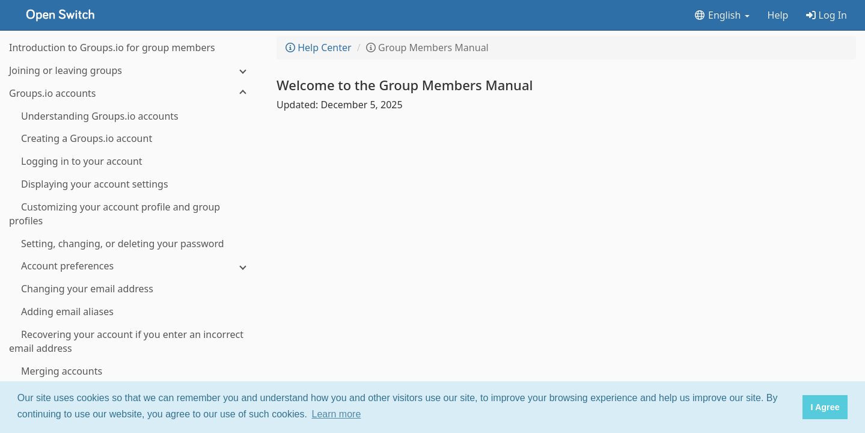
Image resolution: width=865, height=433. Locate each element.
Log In (826, 15)
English (722, 15)
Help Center (319, 47)
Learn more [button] (336, 414)
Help (778, 15)
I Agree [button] (824, 407)
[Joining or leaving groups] (132, 70)
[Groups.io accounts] (132, 93)
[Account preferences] (132, 266)
